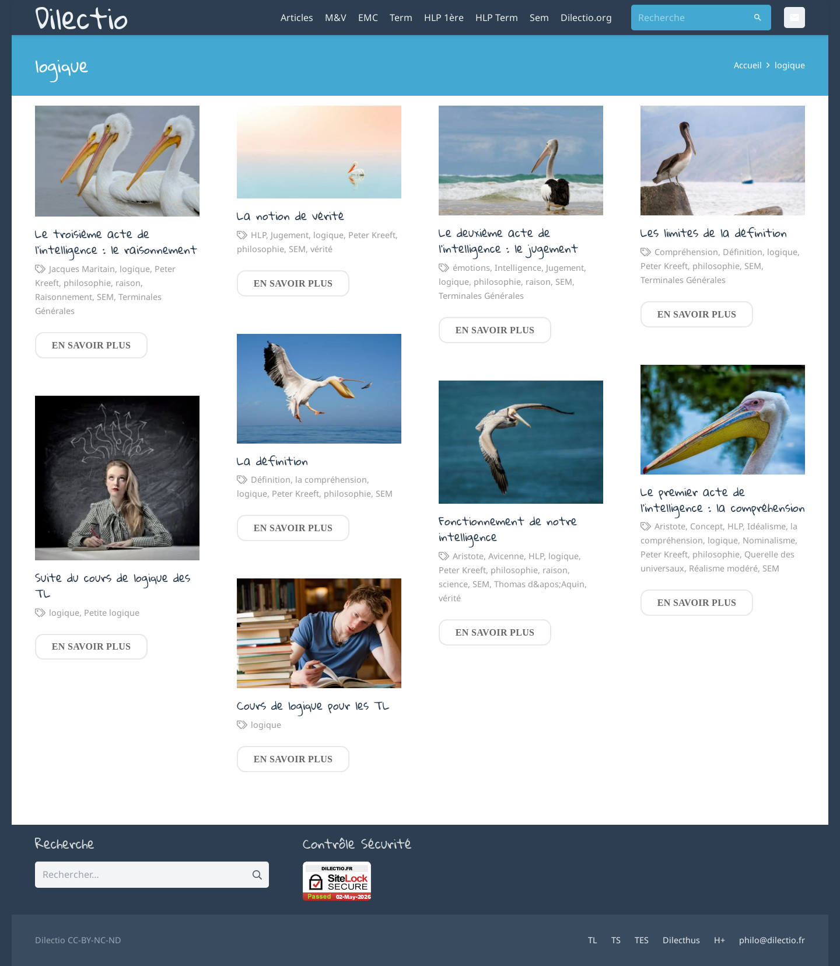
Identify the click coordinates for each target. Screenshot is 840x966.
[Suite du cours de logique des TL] (117, 478)
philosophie (87, 282)
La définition (272, 460)
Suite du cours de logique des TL (112, 585)
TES (642, 940)
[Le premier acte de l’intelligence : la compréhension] (722, 420)
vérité (321, 248)
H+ (719, 940)
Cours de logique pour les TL (313, 705)
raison (128, 282)
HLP (258, 234)
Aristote (669, 526)
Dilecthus (681, 940)
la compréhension (331, 479)
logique (135, 268)
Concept (706, 526)
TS (616, 940)
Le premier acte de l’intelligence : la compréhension (722, 499)
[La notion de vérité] (319, 152)
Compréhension (686, 251)
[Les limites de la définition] (722, 160)
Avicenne (506, 556)
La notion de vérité (290, 215)
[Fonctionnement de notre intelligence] (521, 442)
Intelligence (518, 267)
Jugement (290, 234)
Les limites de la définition (713, 232)
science (453, 584)
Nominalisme (769, 540)
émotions (471, 267)
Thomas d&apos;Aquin (539, 584)
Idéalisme (766, 526)
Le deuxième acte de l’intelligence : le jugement (508, 240)
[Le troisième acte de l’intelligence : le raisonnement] (117, 161)
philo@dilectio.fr (772, 940)
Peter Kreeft (372, 234)
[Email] (794, 17)
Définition (742, 251)
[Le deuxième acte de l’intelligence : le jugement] (521, 160)
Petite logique (111, 612)
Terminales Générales (481, 295)
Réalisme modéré (723, 568)
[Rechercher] (758, 18)
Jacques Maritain (82, 268)
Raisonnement (63, 296)
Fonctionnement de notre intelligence (508, 528)
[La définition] (319, 388)
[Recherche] (701, 18)
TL (592, 940)
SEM (105, 296)
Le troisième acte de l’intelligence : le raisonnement (116, 241)
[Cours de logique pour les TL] (319, 633)
